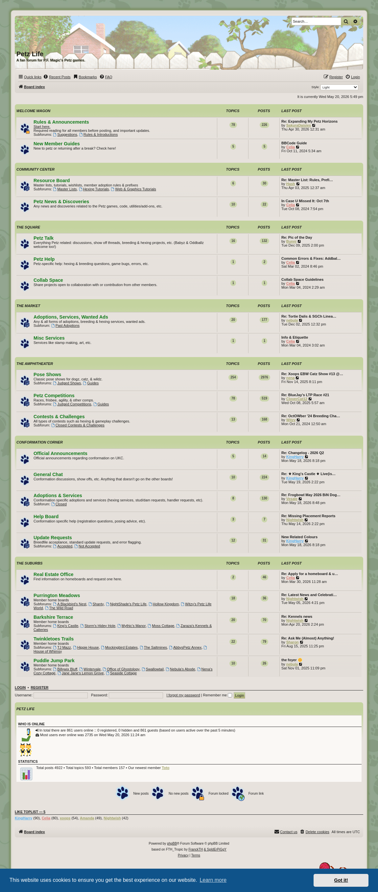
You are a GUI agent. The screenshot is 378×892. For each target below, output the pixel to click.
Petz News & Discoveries (61, 201)
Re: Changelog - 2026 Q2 (302, 453)
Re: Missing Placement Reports (308, 516)
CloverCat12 (296, 399)
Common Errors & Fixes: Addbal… (311, 258)
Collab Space (48, 280)
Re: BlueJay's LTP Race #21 (305, 395)
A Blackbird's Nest (69, 604)
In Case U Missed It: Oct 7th (305, 201)
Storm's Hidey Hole (97, 626)
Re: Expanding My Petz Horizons (309, 121)
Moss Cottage (161, 626)
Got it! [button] (341, 880)
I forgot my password (183, 695)
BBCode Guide (294, 143)
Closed (59, 504)
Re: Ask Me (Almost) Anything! (307, 638)
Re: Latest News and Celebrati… (309, 595)
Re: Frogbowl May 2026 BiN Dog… (311, 495)
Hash (290, 184)
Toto (165, 768)
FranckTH (195, 849)
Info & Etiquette (294, 337)
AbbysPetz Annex (185, 647)
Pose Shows (47, 374)
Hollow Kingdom (164, 604)
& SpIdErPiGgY (215, 849)
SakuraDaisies (298, 125)
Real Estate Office (54, 574)
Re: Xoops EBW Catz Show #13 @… (312, 374)
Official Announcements (60, 453)
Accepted (62, 546)
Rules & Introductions (98, 134)
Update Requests (53, 537)
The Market (28, 306)
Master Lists (65, 189)
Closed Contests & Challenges (78, 425)
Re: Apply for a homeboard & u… (309, 574)
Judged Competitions (72, 404)
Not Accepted (87, 546)
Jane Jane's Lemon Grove (81, 673)
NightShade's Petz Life (126, 604)
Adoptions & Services (58, 495)
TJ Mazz (62, 647)
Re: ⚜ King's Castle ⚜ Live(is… (308, 474)
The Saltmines (153, 647)
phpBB (172, 843)
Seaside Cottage (121, 673)
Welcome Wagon (33, 111)
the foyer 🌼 (291, 660)
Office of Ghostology (121, 669)
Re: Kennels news (296, 616)
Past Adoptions (65, 325)
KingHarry (295, 457)
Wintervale (90, 669)
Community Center (35, 169)
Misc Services (49, 338)
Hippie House (86, 647)
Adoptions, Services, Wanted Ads (71, 317)
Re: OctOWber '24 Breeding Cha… (310, 416)
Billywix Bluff (65, 669)
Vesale (291, 499)
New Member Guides (57, 143)
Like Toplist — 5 (30, 812)
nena (290, 378)
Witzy (291, 420)
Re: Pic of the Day (296, 237)
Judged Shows (67, 383)
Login (20, 687)
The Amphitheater (34, 364)
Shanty (96, 604)
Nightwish (295, 520)
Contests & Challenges (59, 416)
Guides (91, 383)
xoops (65, 818)
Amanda (87, 818)
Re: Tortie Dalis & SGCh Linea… (308, 316)
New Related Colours (299, 537)
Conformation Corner (39, 442)
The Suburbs (29, 563)
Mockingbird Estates (119, 647)
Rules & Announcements (61, 122)
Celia (290, 147)
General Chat (48, 474)
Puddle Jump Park (54, 660)
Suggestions (65, 134)
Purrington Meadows (57, 595)
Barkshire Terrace (53, 617)
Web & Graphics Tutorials (133, 189)
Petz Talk (44, 238)
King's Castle (65, 626)
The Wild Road (59, 608)
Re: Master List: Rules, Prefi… (307, 180)
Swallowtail (153, 669)
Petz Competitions (54, 395)
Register (40, 687)
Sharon (292, 642)
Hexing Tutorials (94, 189)
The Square (28, 227)
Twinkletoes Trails (54, 638)
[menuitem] (56, 77)
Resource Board (52, 180)
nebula (292, 320)
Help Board (46, 516)
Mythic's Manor (131, 626)
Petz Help (44, 259)
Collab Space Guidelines (302, 279)
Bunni (291, 241)
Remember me (217, 695)
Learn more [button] (213, 880)
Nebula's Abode (180, 669)
